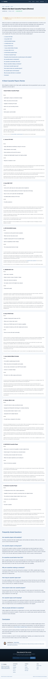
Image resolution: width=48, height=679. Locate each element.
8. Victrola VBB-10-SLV (9, 50)
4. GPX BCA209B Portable (9, 41)
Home (30, 1)
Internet (14, 668)
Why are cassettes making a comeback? (12, 63)
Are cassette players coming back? (11, 59)
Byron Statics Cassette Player (20, 627)
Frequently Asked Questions (10, 57)
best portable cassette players (17, 134)
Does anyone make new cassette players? (13, 68)
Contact (37, 1)
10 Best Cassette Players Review (13, 81)
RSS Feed (26, 670)
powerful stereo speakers (31, 260)
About (33, 1)
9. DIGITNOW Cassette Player (10, 52)
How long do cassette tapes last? (11, 66)
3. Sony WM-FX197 (8, 39)
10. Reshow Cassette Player (10, 54)
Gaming (14, 672)
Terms (38, 667)
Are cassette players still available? (24, 57)
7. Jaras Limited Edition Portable (11, 48)
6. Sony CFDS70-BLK (8, 45)
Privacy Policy (39, 665)
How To (14, 670)
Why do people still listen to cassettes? (12, 72)
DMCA (38, 668)
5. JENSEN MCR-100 (8, 43)
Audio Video (7, 6)
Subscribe (33, 657)
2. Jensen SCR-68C (8, 36)
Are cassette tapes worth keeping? (11, 70)
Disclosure (42, 1)
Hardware (14, 667)
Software (14, 665)
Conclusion (6, 75)
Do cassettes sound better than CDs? (12, 61)
